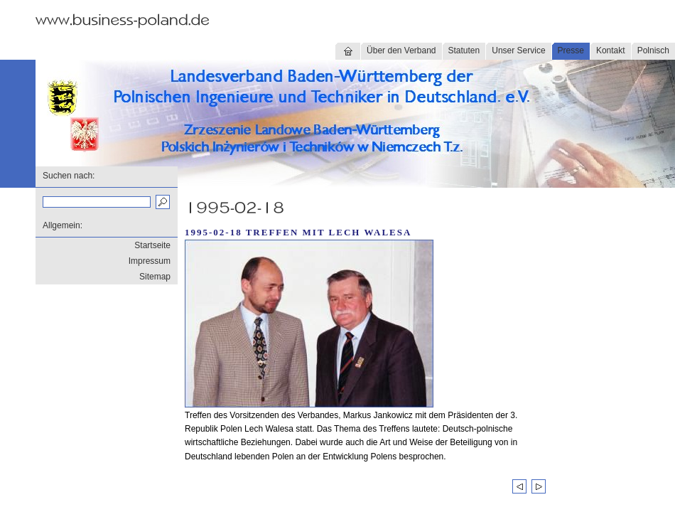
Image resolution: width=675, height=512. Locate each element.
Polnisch (653, 50)
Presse (571, 50)
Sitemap (155, 277)
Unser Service (518, 50)
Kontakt (610, 50)
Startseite (152, 245)
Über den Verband (401, 50)
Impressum (150, 261)
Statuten (464, 50)
